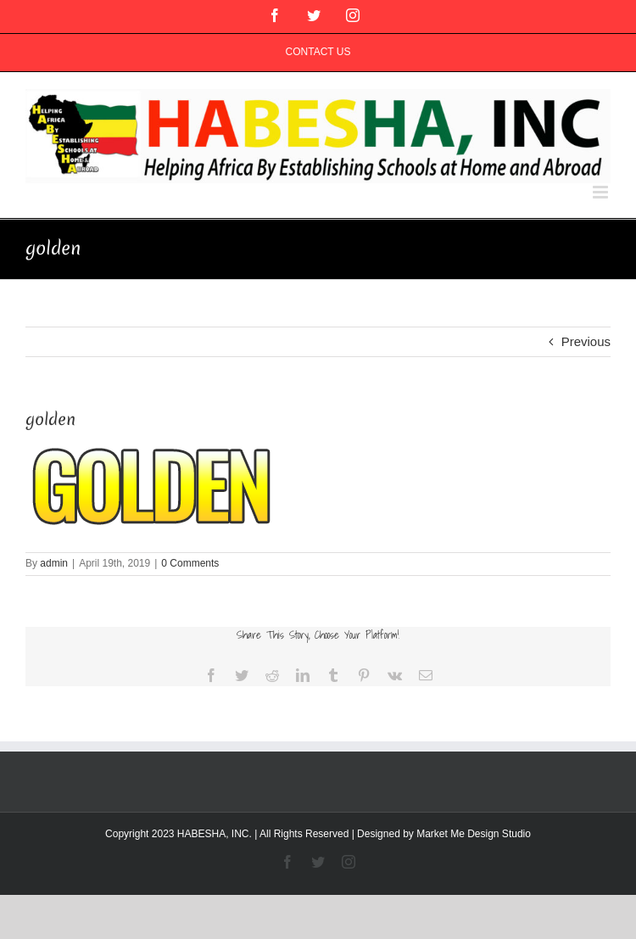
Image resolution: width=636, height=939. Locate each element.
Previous (586, 341)
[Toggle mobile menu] (602, 192)
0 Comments (190, 563)
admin (54, 563)
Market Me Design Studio (473, 834)
